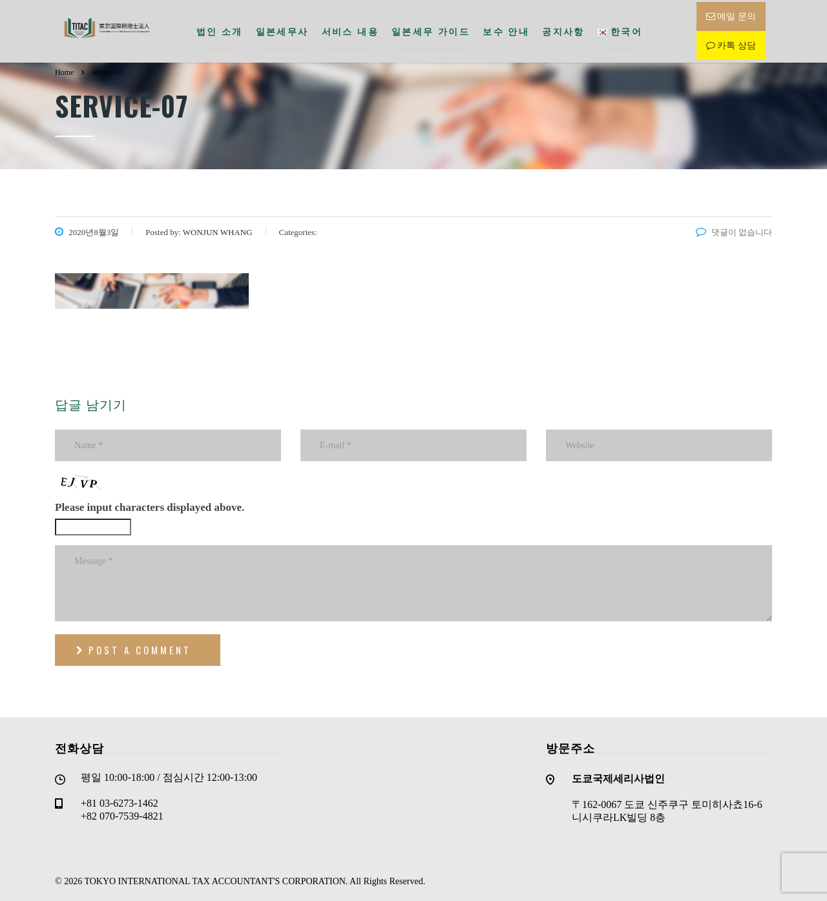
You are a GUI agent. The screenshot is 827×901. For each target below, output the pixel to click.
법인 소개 (219, 29)
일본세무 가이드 (431, 29)
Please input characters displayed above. (149, 503)
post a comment (133, 646)
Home (64, 67)
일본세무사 (282, 29)
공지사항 (563, 29)
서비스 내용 (350, 29)
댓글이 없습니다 (734, 228)
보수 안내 (506, 29)
